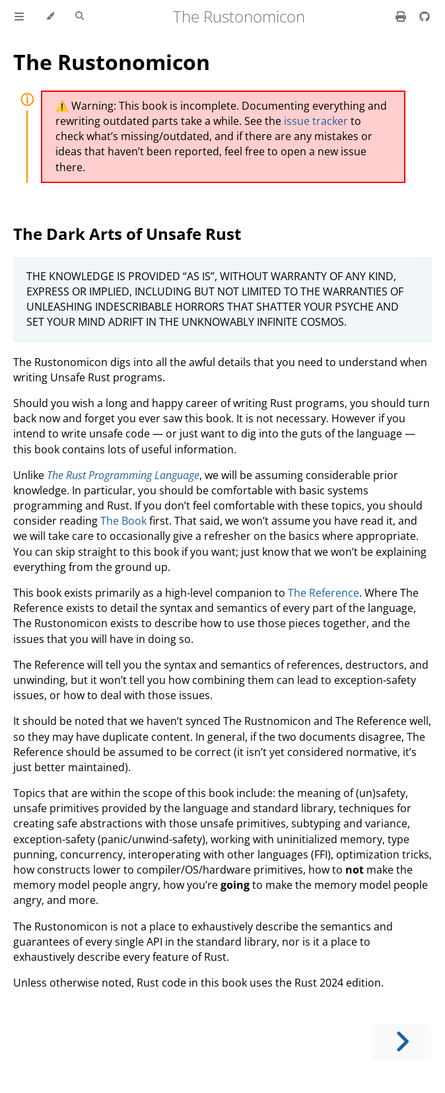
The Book (123, 520)
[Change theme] (50, 16)
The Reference (323, 592)
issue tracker (316, 121)
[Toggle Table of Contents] (19, 16)
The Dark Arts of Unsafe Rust (127, 234)
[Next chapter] (402, 1042)
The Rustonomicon (111, 62)
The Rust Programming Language (123, 475)
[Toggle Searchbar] (79, 16)
